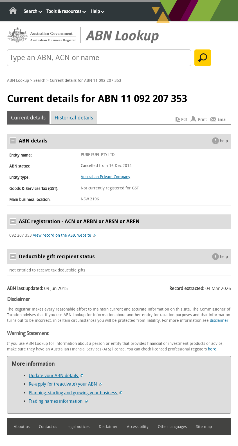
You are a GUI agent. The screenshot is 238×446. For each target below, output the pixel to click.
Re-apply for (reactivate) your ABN (65, 384)
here (212, 349)
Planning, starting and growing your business (75, 392)
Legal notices (77, 426)
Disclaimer (108, 426)
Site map (204, 426)
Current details (28, 118)
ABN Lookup (18, 80)
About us (22, 426)
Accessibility (138, 426)
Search (30, 11)
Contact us (48, 426)
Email (223, 119)
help (224, 141)
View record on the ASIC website (64, 235)
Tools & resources (63, 11)
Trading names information (58, 401)
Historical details (74, 118)
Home (13, 11)
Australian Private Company (105, 177)
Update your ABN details (56, 375)
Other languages (172, 426)
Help (95, 11)
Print (202, 119)
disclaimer (219, 320)
